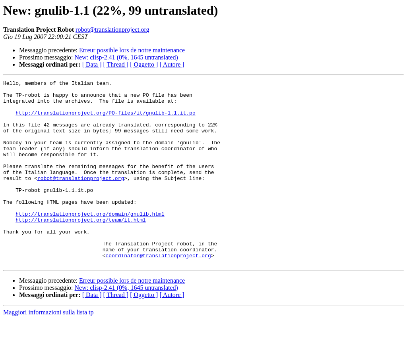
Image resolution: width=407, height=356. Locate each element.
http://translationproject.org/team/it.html (81, 248)
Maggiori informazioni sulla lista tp (48, 349)
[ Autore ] (171, 64)
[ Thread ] (116, 64)
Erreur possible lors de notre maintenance (132, 50)
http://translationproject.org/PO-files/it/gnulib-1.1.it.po (105, 119)
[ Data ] (92, 64)
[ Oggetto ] (144, 64)
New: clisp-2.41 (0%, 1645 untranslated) (126, 57)
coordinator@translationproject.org (158, 291)
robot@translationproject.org (112, 29)
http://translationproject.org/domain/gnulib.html (90, 241)
